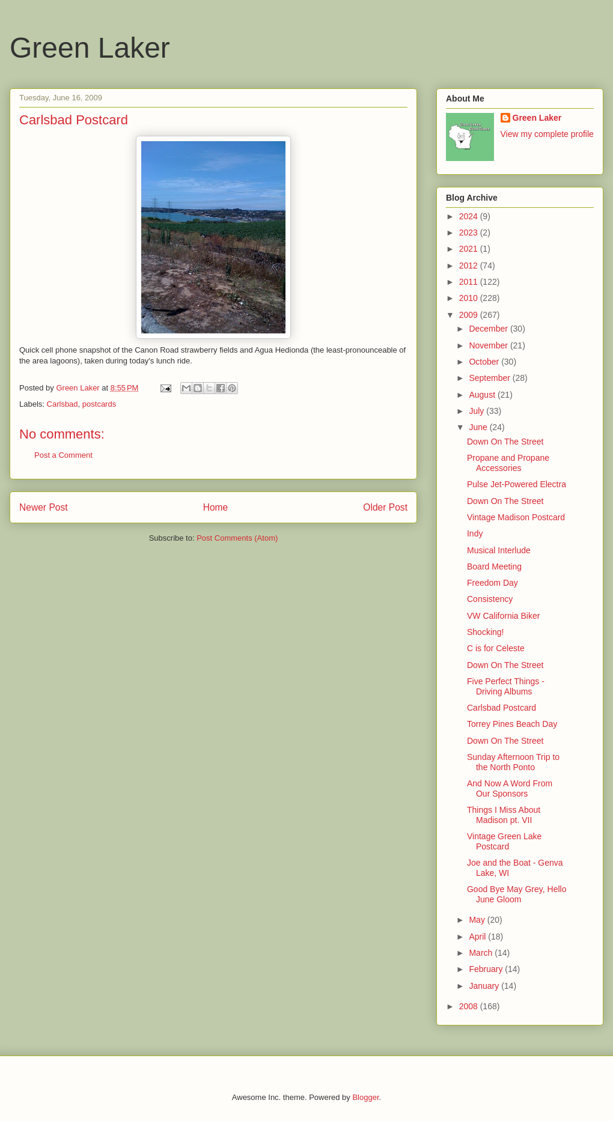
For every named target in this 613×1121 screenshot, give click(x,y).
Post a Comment (63, 455)
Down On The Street (505, 441)
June (479, 427)
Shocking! (485, 632)
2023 (469, 232)
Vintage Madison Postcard (516, 517)
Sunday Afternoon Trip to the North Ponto (513, 762)
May (478, 920)
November (489, 345)
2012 (469, 265)
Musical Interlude (499, 550)
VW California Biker (503, 616)
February (487, 969)
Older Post (385, 507)
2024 (469, 216)
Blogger (365, 1097)
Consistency (490, 599)
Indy (475, 533)
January (485, 986)
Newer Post (43, 507)
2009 (469, 315)
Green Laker (90, 48)
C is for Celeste (496, 648)
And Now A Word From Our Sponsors (509, 788)
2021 (469, 249)
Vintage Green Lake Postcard (504, 841)
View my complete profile (547, 134)
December (489, 328)
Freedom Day (492, 583)
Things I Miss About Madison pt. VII (503, 815)
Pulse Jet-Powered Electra (516, 484)
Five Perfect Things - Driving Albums (505, 686)
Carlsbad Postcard (501, 707)
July (477, 411)
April (478, 936)
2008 (469, 1006)
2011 (469, 282)
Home (215, 507)
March (482, 953)
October (485, 361)
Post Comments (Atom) (237, 537)
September (490, 378)
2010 (469, 298)
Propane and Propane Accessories (508, 463)
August (483, 394)
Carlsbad (62, 404)
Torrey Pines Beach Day (512, 724)
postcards (99, 404)
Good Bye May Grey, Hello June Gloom (516, 894)
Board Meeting (494, 566)
